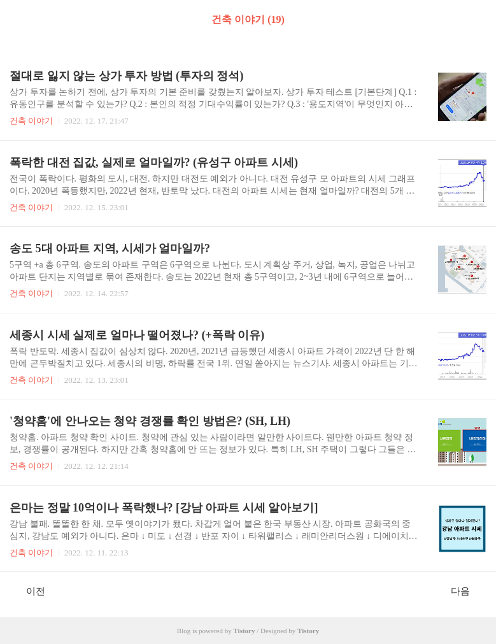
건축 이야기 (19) (248, 19)
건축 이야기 (31, 120)
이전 (29, 590)
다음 (467, 590)
